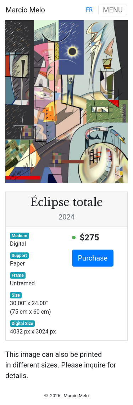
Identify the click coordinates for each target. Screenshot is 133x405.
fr (89, 9)
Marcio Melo (25, 10)
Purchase (93, 258)
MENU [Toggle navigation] (113, 10)
